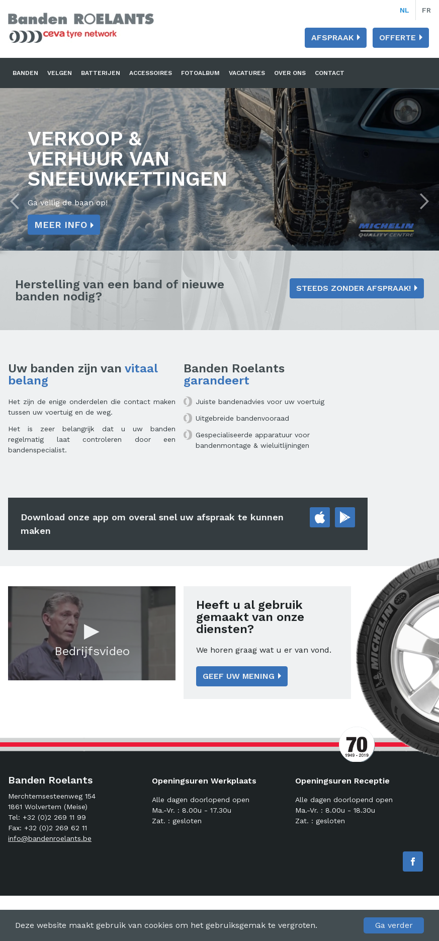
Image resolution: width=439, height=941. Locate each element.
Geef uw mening (239, 676)
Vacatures (247, 72)
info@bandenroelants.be (50, 838)
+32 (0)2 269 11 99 (54, 817)
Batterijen (100, 72)
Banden (25, 72)
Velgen (59, 72)
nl (404, 10)
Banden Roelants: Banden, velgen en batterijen (81, 28)
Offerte (397, 37)
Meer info (60, 224)
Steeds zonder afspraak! (353, 288)
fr (426, 10)
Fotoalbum (200, 72)
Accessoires (150, 72)
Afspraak (332, 37)
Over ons (290, 72)
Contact (329, 72)
